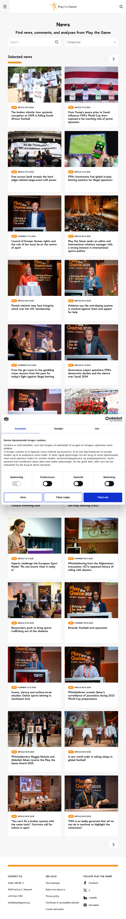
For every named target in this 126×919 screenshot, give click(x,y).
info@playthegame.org (19, 902)
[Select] (91, 42)
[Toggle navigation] (5, 6)
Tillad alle (102, 497)
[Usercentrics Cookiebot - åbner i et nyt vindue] (108, 419)
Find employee (53, 882)
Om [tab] (97, 428)
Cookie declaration (55, 909)
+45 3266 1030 (15, 896)
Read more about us (55, 889)
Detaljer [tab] (58, 428)
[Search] (34, 42)
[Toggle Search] (121, 6)
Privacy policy (52, 896)
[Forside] (63, 6)
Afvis (23, 497)
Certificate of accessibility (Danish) (62, 902)
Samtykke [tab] (20, 428)
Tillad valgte (63, 497)
